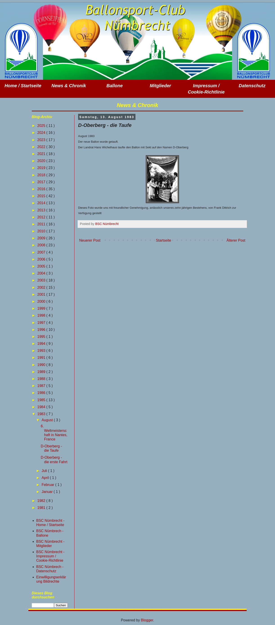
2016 (41, 189)
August (48, 420)
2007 (41, 252)
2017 (41, 182)
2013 (41, 210)
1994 (41, 344)
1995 (41, 337)
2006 (41, 259)
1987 (41, 386)
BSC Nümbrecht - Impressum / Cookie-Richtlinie (50, 556)
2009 (41, 238)
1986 (41, 393)
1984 (41, 407)
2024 (41, 133)
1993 (41, 351)
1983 (41, 414)
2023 (41, 140)
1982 (41, 501)
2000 (41, 301)
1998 (41, 315)
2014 (41, 203)
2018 (41, 175)
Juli (45, 471)
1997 (41, 323)
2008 (41, 245)
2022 (41, 147)
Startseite (163, 240)
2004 (41, 273)
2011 (41, 224)
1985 (41, 400)
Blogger (147, 620)
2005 (41, 266)
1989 (41, 372)
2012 (41, 217)
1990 (41, 365)
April (46, 478)
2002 (41, 287)
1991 (41, 357)
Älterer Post (235, 240)
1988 (41, 379)
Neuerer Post (89, 240)
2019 (41, 168)
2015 (41, 196)
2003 (41, 280)
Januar (48, 492)
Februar (48, 485)
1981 (41, 508)
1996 (41, 330)
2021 (41, 154)
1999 (41, 308)
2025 (41, 126)
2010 (41, 231)
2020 (41, 161)
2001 (41, 294)
